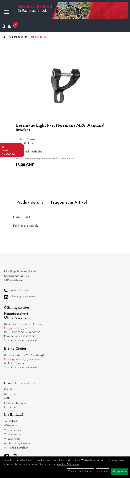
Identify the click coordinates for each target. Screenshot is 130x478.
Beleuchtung (38, 37)
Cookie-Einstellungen (80, 471)
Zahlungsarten (12, 434)
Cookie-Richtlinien (68, 464)
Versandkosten (12, 430)
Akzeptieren (119, 471)
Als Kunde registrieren (17, 443)
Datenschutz (11, 394)
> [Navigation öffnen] (6, 10)
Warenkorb (10, 425)
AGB (7, 398)
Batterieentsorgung (15, 403)
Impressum (10, 407)
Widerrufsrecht (12, 439)
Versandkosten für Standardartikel (58, 158)
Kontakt (9, 389)
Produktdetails (29, 202)
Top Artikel (10, 421)
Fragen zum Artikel (69, 202)
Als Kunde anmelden (16, 447)
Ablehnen (102, 471)
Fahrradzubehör (18, 37)
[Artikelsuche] (3, 27)
